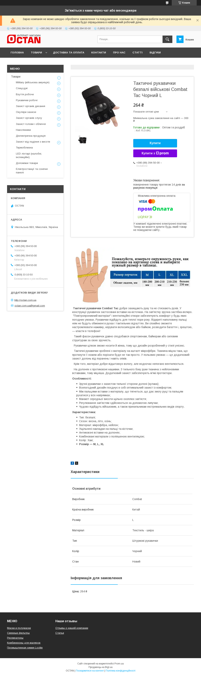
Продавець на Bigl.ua (100, 667)
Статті (137, 52)
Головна (17, 52)
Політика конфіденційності (120, 670)
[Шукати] (167, 39)
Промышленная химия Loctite (25, 647)
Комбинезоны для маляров (23, 642)
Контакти (98, 52)
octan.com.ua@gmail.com (30, 305)
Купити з (155, 153)
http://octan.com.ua (25, 299)
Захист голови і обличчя (31, 124)
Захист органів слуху (29, 117)
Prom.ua (119, 663)
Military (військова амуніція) (32, 82)
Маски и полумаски (19, 628)
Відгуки (155, 52)
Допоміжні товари (27, 163)
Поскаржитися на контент (90, 670)
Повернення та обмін (27, 62)
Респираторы (15, 637)
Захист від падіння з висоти (33, 141)
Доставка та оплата (68, 52)
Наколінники (23, 129)
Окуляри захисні (26, 112)
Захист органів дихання (30, 106)
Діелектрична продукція (31, 135)
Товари (36, 52)
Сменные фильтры (18, 632)
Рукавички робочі (26, 100)
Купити (155, 143)
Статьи (59, 632)
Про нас (119, 52)
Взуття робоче (25, 94)
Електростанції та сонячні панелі (32, 170)
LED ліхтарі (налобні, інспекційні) (29, 155)
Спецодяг (22, 88)
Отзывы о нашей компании (71, 628)
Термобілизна (24, 147)
